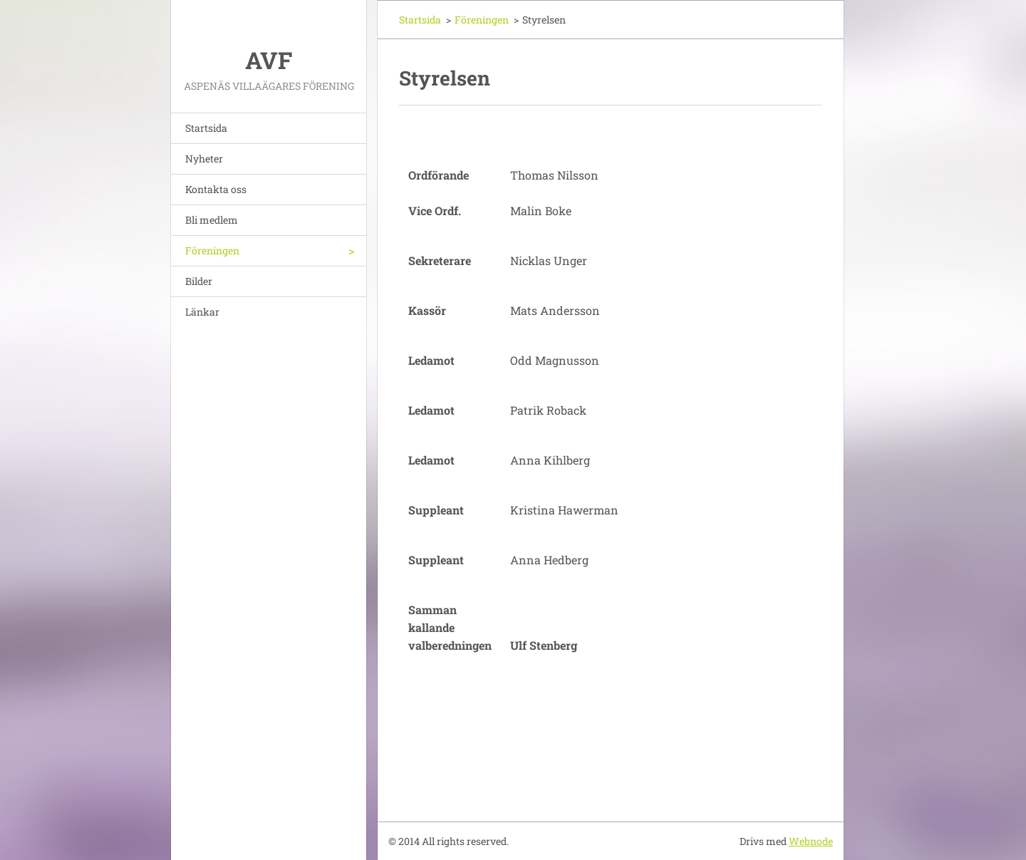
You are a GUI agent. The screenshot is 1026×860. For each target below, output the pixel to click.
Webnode (811, 841)
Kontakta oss (216, 189)
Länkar (202, 311)
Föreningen (212, 250)
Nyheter (204, 158)
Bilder (198, 281)
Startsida (206, 128)
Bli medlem (211, 220)
